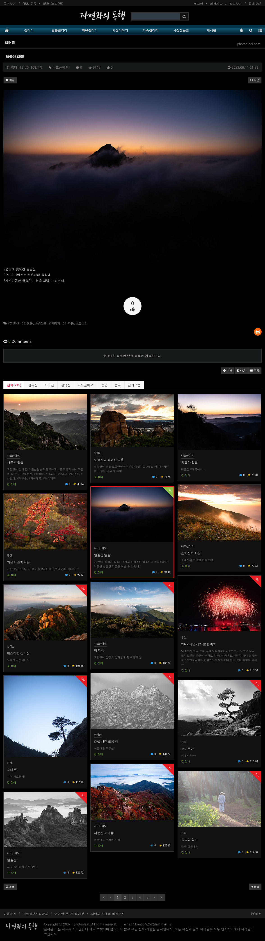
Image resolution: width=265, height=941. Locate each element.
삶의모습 (134, 385)
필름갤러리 (59, 30)
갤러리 (29, 30)
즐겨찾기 (9, 3)
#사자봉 (68, 323)
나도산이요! (86, 385)
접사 (118, 385)
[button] (228, 370)
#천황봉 (27, 323)
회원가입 (216, 3)
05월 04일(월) (53, 3)
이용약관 (9, 913)
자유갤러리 (90, 30)
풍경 (104, 385)
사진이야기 (120, 30)
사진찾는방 (181, 30)
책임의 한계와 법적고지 (108, 913)
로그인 (198, 3)
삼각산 (33, 385)
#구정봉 (41, 323)
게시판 (211, 30)
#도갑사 (82, 323)
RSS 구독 (29, 3)
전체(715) (14, 385)
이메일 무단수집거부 (69, 913)
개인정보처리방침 (35, 913)
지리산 (49, 385)
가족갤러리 (150, 30)
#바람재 (54, 323)
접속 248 (255, 3)
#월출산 (13, 323)
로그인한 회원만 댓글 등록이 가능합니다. (132, 355)
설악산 (66, 385)
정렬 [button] (255, 886)
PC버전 (256, 913)
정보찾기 (235, 3)
